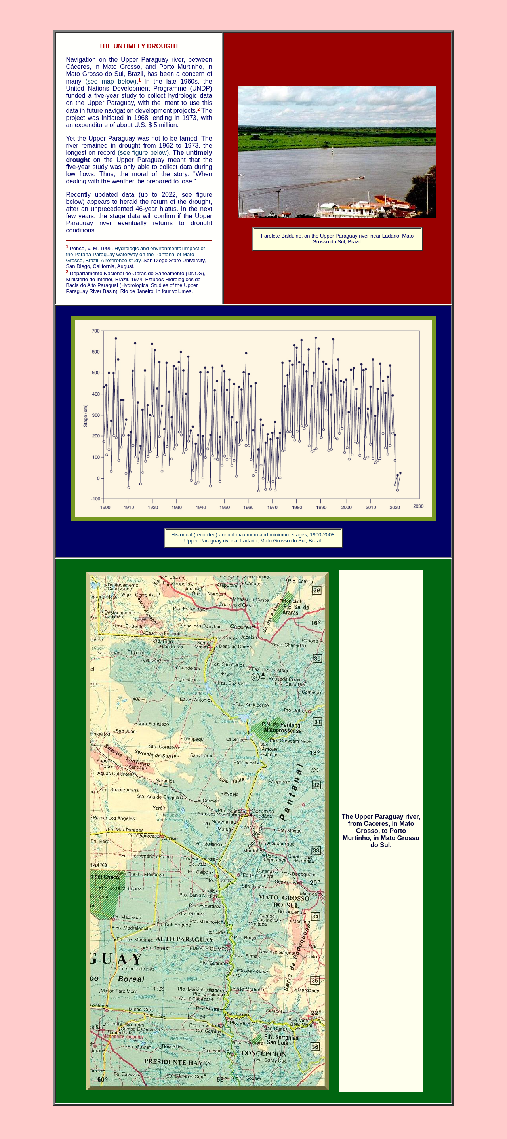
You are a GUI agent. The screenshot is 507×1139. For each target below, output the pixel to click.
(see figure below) (143, 152)
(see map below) (110, 81)
